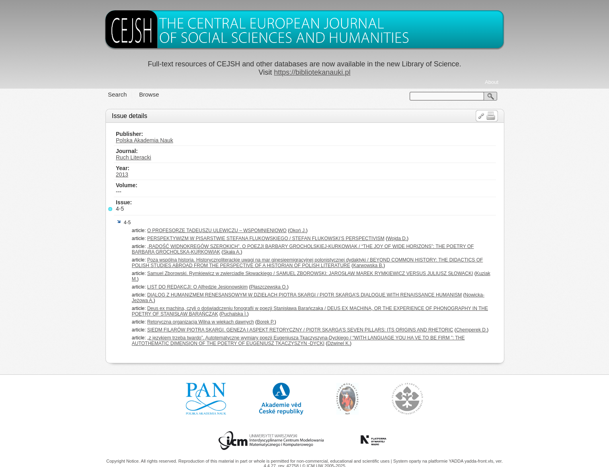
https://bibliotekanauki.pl (312, 72)
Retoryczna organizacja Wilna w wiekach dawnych (200, 322)
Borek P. (265, 322)
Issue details (129, 115)
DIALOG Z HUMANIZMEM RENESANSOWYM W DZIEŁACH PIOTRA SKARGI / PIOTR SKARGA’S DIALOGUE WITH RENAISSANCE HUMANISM (304, 295)
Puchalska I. (234, 314)
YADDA (457, 461)
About (491, 82)
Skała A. (231, 252)
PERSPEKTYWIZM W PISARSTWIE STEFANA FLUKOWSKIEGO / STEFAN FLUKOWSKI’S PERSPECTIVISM (266, 238)
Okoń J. (297, 230)
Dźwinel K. (338, 343)
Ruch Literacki (133, 157)
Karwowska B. (368, 265)
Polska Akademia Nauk (144, 140)
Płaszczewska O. (269, 287)
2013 (122, 174)
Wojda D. (397, 238)
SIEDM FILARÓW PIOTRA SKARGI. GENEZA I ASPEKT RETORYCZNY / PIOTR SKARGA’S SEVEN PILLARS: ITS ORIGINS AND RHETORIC (300, 330)
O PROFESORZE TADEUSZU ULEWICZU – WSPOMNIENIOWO (217, 230)
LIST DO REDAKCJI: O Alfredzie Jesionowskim (197, 287)
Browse (149, 94)
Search (117, 94)
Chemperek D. (471, 330)
